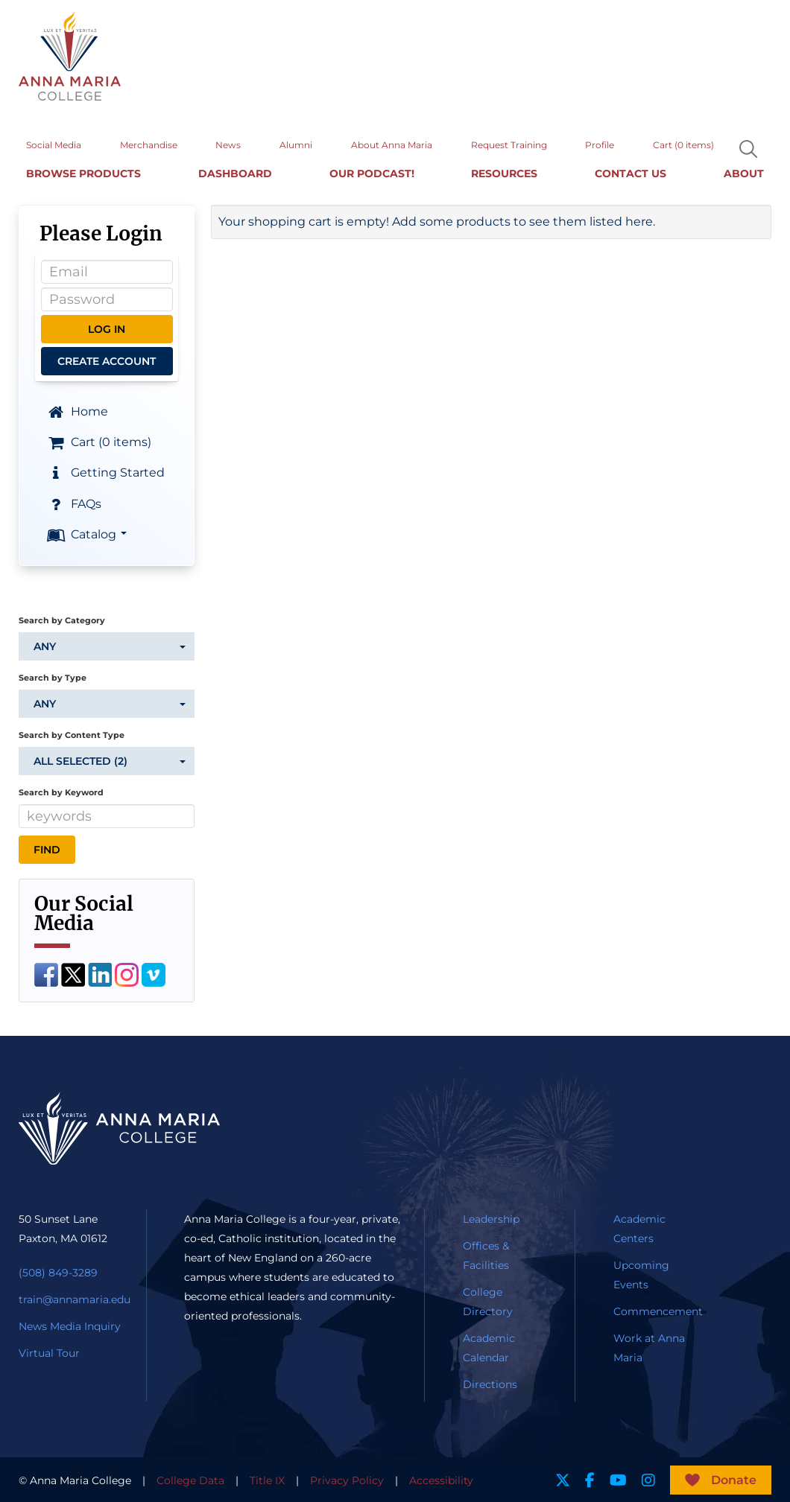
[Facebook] (46, 972)
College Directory (488, 1300)
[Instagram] (127, 972)
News (228, 142)
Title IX (267, 1479)
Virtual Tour (49, 1351)
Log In (106, 327)
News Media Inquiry (70, 1324)
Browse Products (83, 171)
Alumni (295, 142)
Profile (599, 142)
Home (76, 410)
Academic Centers (639, 1227)
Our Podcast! (371, 171)
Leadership (491, 1217)
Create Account (106, 359)
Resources (504, 171)
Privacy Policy (347, 1479)
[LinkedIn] (100, 972)
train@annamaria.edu (74, 1298)
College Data (190, 1479)
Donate (733, 1478)
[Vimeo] (153, 972)
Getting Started (105, 471)
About (744, 171)
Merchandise (148, 142)
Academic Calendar (489, 1346)
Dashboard (235, 171)
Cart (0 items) (683, 142)
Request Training (509, 142)
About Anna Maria (391, 142)
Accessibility (441, 1479)
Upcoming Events (641, 1273)
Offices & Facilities (486, 1254)
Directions (490, 1383)
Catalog (86, 533)
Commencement (658, 1310)
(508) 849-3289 (58, 1271)
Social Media (53, 142)
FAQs (73, 502)
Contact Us (630, 171)
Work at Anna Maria (649, 1346)
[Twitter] (73, 972)
